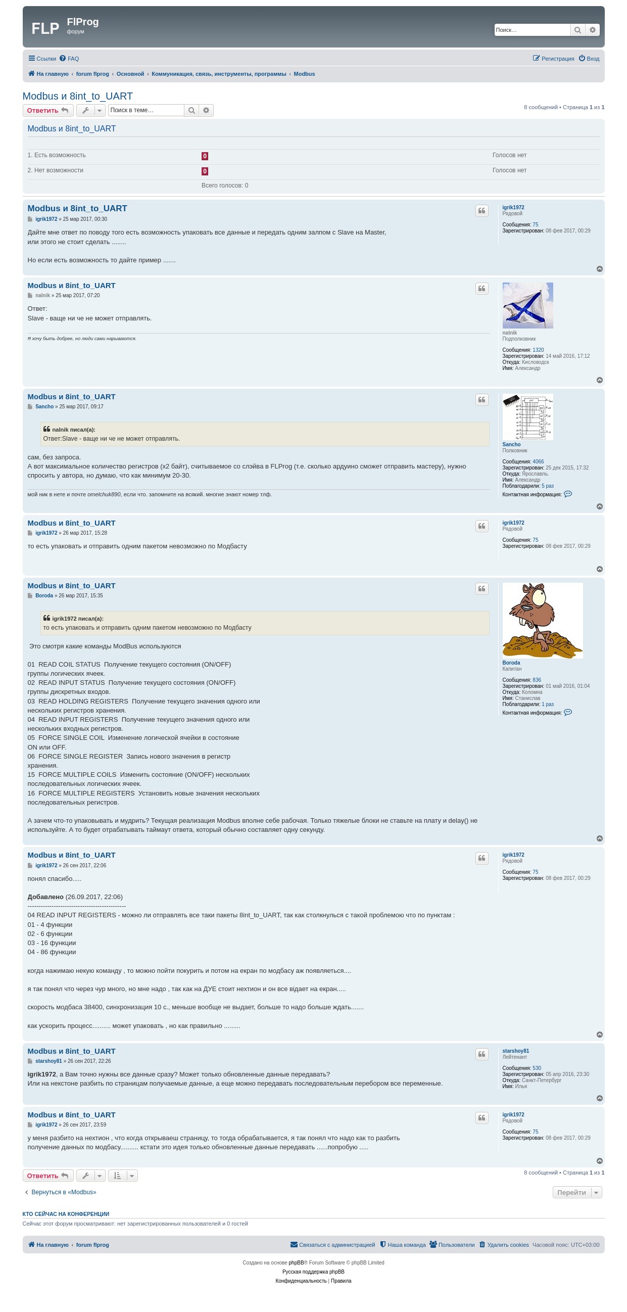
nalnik (510, 333)
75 (535, 224)
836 (537, 680)
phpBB (296, 1263)
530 (537, 1068)
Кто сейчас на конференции (66, 1214)
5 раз (548, 486)
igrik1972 (513, 207)
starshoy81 (516, 1051)
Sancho (512, 444)
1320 (538, 350)
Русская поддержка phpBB (313, 1272)
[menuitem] (69, 59)
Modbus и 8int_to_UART (78, 96)
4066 (538, 461)
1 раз (548, 704)
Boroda (511, 663)
